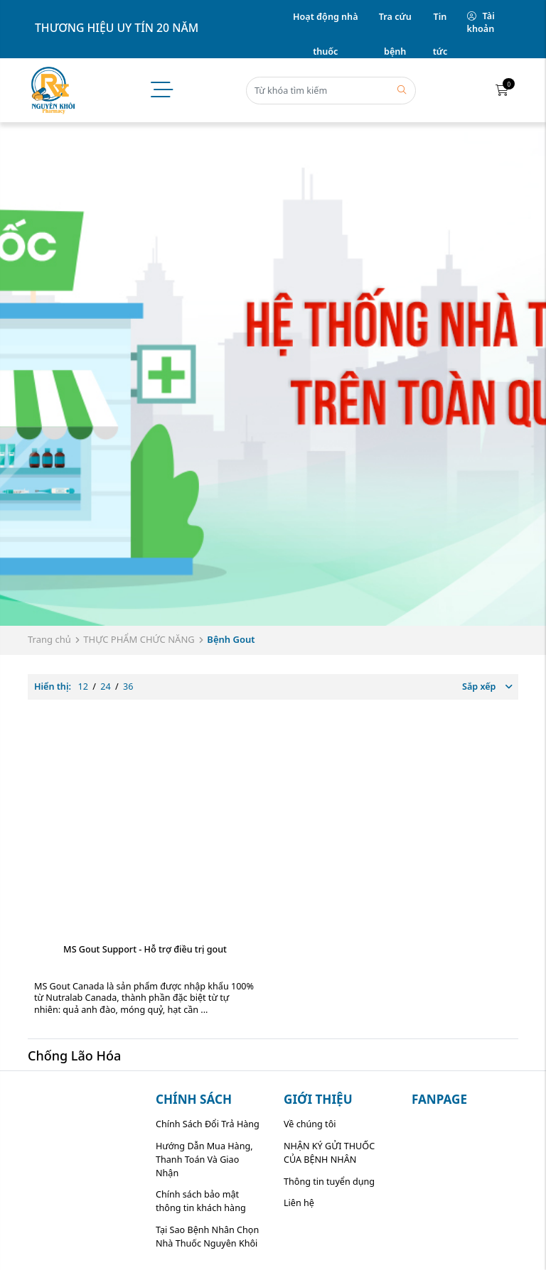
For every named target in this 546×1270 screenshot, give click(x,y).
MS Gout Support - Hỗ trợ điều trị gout (145, 949)
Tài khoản (481, 23)
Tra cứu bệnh (395, 23)
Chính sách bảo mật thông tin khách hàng (201, 1201)
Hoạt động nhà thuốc (325, 23)
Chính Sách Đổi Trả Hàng (207, 1124)
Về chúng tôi (310, 1124)
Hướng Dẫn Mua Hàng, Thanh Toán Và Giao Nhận (204, 1159)
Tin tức (440, 23)
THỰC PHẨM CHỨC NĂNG (138, 639)
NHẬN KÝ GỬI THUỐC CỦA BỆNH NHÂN (329, 1153)
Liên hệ (299, 1203)
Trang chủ (49, 639)
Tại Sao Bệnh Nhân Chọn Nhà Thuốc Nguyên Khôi (207, 1236)
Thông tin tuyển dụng (329, 1182)
